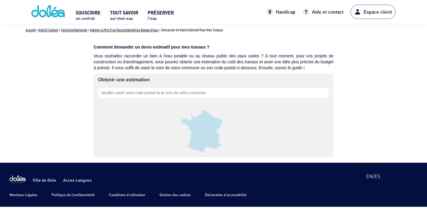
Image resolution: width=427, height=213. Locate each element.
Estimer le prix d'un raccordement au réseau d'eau (124, 30)
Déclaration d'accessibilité (225, 195)
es (377, 176)
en (369, 176)
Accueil (31, 30)
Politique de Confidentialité (73, 195)
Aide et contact (48, 30)
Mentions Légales (23, 195)
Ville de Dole (44, 180)
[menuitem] (88, 17)
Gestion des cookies (175, 195)
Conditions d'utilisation (127, 195)
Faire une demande (74, 30)
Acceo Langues (77, 180)
